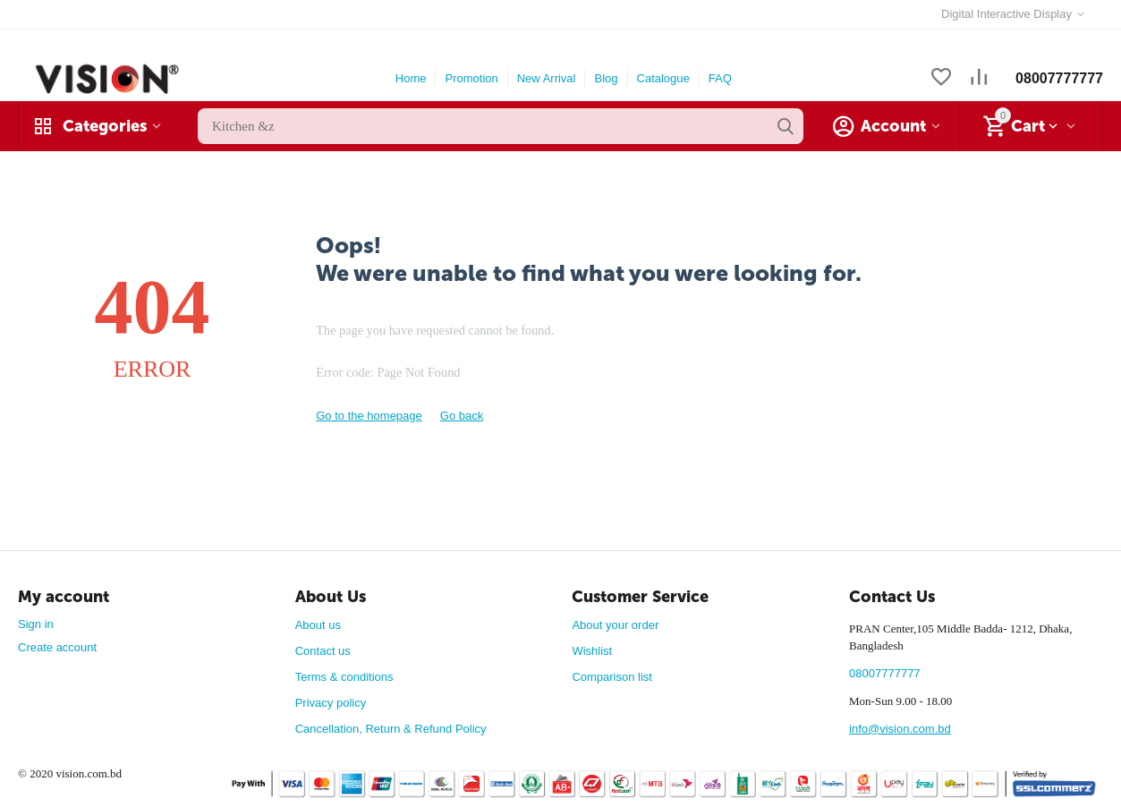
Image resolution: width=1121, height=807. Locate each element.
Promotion (471, 78)
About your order (615, 625)
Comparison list (612, 677)
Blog (605, 78)
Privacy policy (330, 702)
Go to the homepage (369, 415)
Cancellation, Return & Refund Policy (391, 728)
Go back (461, 415)
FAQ (720, 78)
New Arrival (546, 78)
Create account (57, 647)
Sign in (36, 624)
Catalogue (663, 78)
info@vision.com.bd (900, 728)
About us (318, 625)
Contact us (323, 651)
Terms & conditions (344, 677)
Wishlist (592, 651)
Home (411, 78)
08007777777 (1059, 78)
